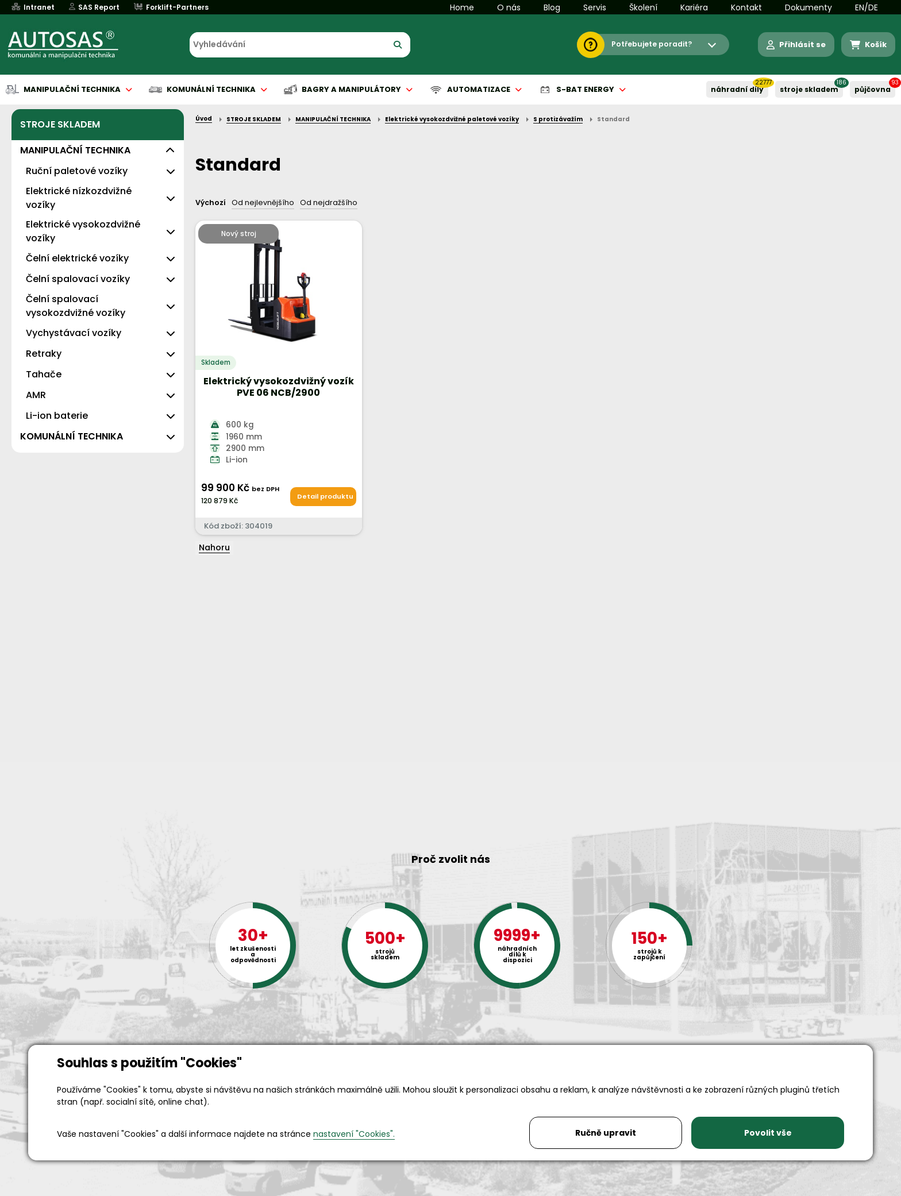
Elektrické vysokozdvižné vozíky (83, 231)
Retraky (43, 353)
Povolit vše (768, 1133)
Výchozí (210, 202)
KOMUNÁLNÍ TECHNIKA (71, 436)
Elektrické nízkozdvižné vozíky (79, 197)
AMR (36, 395)
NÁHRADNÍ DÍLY (737, 89)
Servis (594, 7)
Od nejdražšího (328, 202)
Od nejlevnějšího (263, 202)
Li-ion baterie (57, 415)
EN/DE (866, 7)
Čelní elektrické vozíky (77, 258)
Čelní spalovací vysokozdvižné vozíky (75, 305)
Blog (552, 7)
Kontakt (746, 7)
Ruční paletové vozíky (77, 171)
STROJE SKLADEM (809, 89)
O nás (509, 7)
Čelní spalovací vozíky (78, 279)
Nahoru (214, 547)
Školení (643, 7)
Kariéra (694, 7)
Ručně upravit (605, 1133)
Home (462, 7)
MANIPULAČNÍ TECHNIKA (75, 150)
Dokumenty (808, 7)
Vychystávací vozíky (73, 332)
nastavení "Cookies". (354, 1134)
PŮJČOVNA (872, 89)
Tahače (43, 374)
